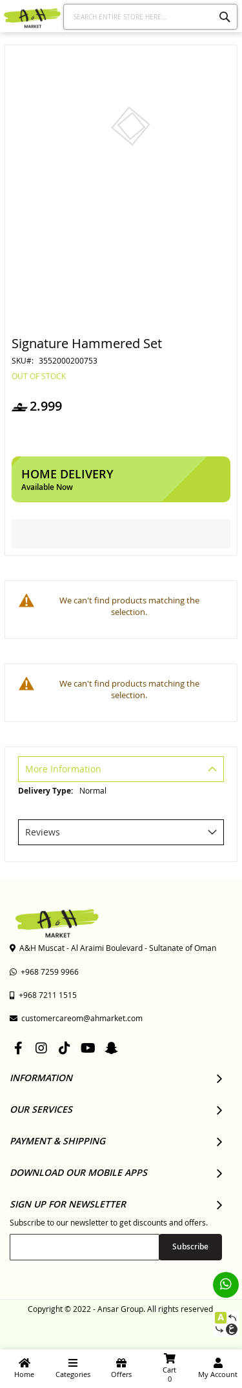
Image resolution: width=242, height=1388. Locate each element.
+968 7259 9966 (44, 971)
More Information (63, 769)
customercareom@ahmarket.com (76, 1018)
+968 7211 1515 (43, 995)
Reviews (42, 832)
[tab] (121, 770)
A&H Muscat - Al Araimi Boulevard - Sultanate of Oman (113, 948)
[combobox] (150, 17)
